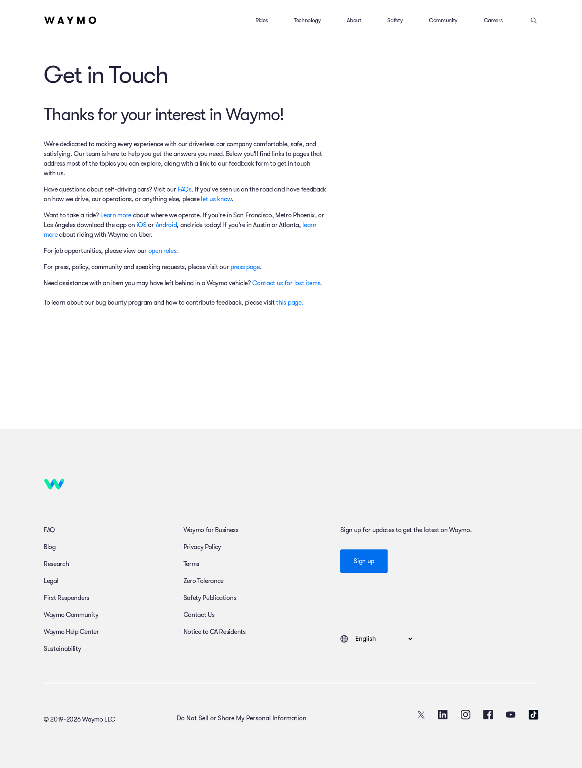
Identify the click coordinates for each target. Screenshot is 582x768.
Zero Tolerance (203, 581)
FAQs (184, 189)
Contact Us (199, 615)
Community (443, 20)
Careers (493, 20)
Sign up (364, 561)
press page (245, 267)
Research (56, 564)
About (354, 20)
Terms (191, 564)
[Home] (70, 20)
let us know (216, 199)
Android (166, 225)
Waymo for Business (210, 530)
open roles (162, 251)
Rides (261, 20)
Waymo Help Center (71, 631)
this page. (289, 302)
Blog (50, 547)
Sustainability (62, 648)
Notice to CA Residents (214, 631)
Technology (307, 20)
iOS (142, 225)
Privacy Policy (202, 547)
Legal (51, 581)
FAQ (49, 530)
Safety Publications (209, 598)
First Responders (66, 598)
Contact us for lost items (286, 283)
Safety (395, 20)
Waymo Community (71, 615)
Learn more (115, 215)
